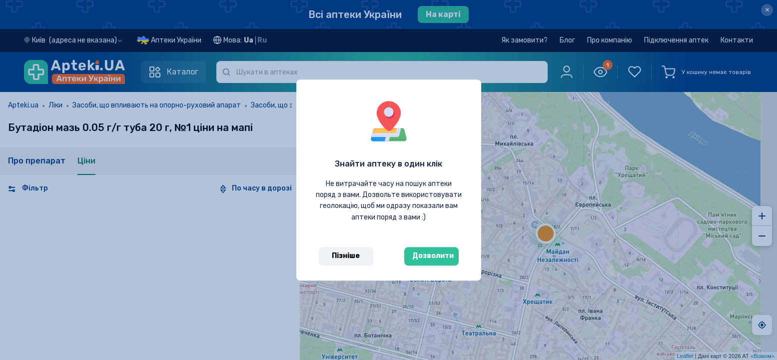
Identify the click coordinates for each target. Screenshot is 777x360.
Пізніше (346, 256)
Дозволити (433, 256)
